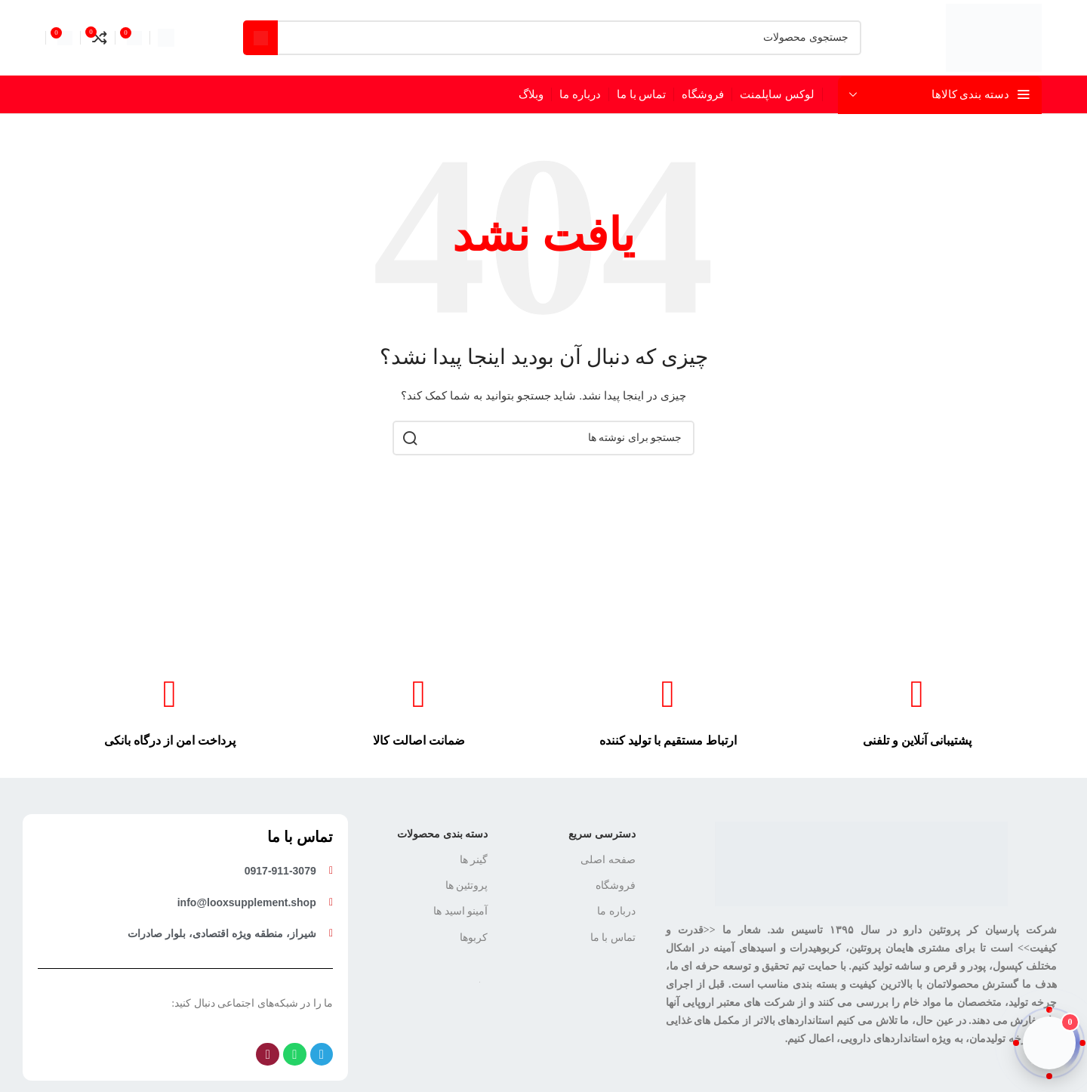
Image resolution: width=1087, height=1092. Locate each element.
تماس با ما (613, 937)
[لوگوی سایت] (994, 36)
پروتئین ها (466, 885)
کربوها (474, 937)
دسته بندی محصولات (442, 834)
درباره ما (616, 911)
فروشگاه (616, 885)
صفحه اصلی (608, 859)
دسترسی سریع (602, 834)
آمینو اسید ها (460, 911)
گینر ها (474, 859)
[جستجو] (552, 37)
